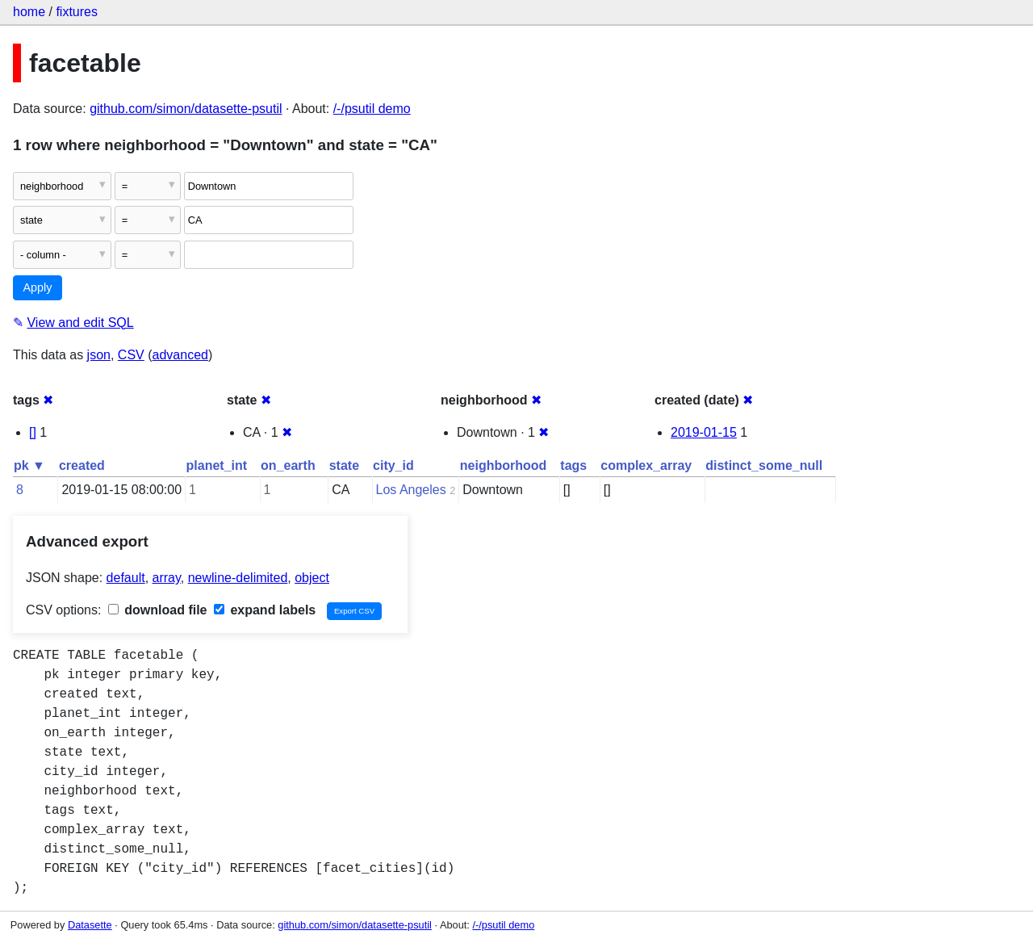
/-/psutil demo (372, 108)
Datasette (90, 925)
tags (573, 465)
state (344, 465)
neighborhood (503, 465)
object (312, 578)
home (29, 12)
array (167, 578)
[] (32, 432)
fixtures (77, 12)
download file (157, 610)
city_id (393, 465)
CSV (131, 355)
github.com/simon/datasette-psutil (186, 108)
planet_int (217, 465)
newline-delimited (238, 578)
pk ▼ (29, 465)
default (126, 578)
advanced (180, 355)
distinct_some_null (763, 465)
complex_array (646, 465)
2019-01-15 (704, 432)
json (99, 355)
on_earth (288, 465)
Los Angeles (411, 490)
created (82, 465)
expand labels (265, 610)
